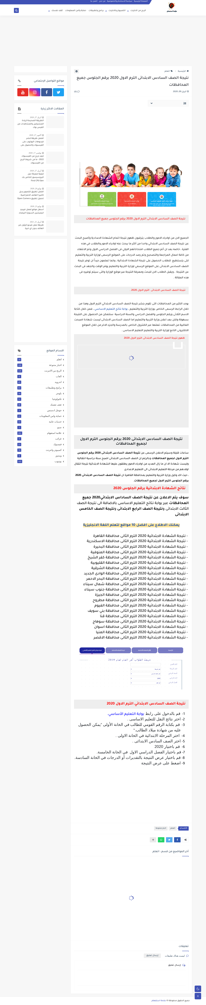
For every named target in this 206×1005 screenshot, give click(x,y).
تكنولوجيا (39, 399)
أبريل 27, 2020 (35, 117)
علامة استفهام (39, 433)
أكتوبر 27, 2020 (35, 135)
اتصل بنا (94, 3)
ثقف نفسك (57, 11)
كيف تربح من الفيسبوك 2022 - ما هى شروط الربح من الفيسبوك (32, 159)
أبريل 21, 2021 (35, 222)
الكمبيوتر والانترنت (117, 11)
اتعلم (169, 71)
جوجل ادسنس (39, 410)
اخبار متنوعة (161, 828)
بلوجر (39, 393)
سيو (39, 427)
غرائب (39, 438)
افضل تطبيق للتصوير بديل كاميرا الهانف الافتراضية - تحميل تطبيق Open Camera (30, 195)
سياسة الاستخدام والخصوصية (119, 3)
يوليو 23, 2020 (35, 206)
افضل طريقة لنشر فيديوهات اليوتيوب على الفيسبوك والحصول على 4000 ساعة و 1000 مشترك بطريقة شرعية (31, 142)
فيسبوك (39, 444)
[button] (177, 839)
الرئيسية (183, 71)
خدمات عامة (39, 421)
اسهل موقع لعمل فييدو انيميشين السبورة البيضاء (31, 211)
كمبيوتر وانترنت (39, 450)
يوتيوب (39, 461)
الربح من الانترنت (138, 11)
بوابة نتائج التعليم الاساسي (111, 309)
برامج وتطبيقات (96, 11)
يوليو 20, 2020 (35, 188)
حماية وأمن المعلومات (75, 11)
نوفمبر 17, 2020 (35, 153)
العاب (39, 376)
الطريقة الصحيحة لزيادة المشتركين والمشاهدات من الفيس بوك (30, 124)
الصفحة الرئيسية (141, 3)
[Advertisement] (103, 40)
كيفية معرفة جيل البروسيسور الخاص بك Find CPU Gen (33, 177)
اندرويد (39, 382)
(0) (77, 92)
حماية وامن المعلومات (39, 416)
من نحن (102, 3)
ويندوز (39, 455)
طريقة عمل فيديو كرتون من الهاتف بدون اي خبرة (31, 227)
